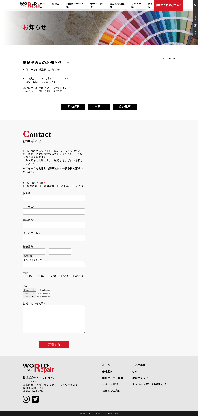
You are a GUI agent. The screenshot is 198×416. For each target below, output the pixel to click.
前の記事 (73, 106)
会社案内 (107, 371)
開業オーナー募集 (112, 378)
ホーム (106, 365)
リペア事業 (139, 365)
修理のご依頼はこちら (168, 5)
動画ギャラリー (141, 378)
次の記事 (125, 106)
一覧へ (99, 106)
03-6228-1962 (35, 388)
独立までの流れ (111, 390)
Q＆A (135, 371)
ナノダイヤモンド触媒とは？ (149, 384)
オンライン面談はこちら (195, 19)
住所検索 (28, 256)
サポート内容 (110, 384)
